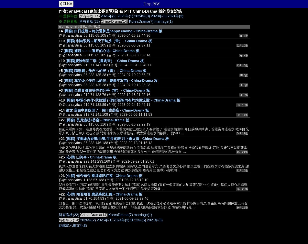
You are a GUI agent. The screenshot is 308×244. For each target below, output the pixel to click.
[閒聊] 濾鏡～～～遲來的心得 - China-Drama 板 (101, 51)
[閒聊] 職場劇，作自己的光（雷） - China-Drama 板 (105, 71)
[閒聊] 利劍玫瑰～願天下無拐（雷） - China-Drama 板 (109, 41)
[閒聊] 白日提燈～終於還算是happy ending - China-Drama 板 (113, 31)
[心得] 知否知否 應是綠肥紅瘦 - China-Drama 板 (104, 176)
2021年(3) (175, 16)
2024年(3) (142, 16)
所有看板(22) (89, 21)
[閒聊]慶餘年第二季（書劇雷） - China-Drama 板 (105, 61)
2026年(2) (108, 16)
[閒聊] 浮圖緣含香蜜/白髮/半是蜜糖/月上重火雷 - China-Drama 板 (117, 139)
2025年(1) (125, 16)
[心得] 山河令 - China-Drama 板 (91, 157)
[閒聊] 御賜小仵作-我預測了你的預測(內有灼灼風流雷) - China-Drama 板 (123, 100)
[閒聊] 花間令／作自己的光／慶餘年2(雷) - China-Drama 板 (111, 81)
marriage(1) (163, 21)
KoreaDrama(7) (141, 21)
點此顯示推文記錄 (73, 225)
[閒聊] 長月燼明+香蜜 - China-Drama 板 (97, 120)
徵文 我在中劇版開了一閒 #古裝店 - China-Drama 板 (107, 110)
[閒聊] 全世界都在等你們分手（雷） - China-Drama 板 (107, 90)
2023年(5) (159, 16)
